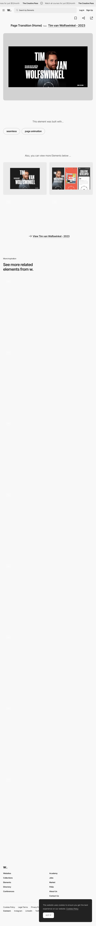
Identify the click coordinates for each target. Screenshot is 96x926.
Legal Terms (23, 907)
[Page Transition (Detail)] (25, 213)
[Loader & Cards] (48, 595)
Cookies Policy (9, 907)
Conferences (8, 891)
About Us (53, 891)
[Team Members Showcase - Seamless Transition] (48, 453)
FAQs (51, 887)
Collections (8, 878)
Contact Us (54, 896)
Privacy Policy (36, 907)
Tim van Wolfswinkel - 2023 (66, 25)
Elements (7, 882)
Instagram (18, 911)
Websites (7, 873)
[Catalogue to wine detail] (48, 381)
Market (52, 882)
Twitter (38, 911)
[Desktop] (25, 178)
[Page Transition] (48, 666)
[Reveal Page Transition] (48, 310)
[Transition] (48, 737)
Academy (53, 873)
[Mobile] (71, 178)
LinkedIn (28, 911)
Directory (7, 887)
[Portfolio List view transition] (48, 809)
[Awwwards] (9, 10)
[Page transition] (48, 524)
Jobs (51, 878)
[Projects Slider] (71, 213)
